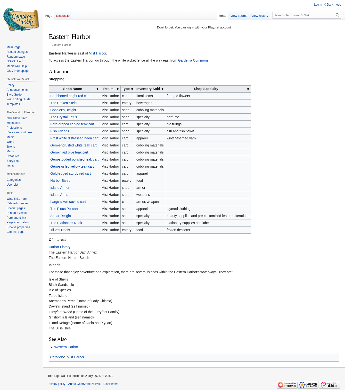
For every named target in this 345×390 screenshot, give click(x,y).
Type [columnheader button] (126, 89)
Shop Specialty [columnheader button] (206, 89)
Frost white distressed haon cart (74, 138)
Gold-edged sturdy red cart (70, 173)
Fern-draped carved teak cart (72, 124)
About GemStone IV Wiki (84, 384)
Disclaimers (110, 384)
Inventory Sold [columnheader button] (148, 89)
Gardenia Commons (193, 60)
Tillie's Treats (60, 230)
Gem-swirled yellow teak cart (72, 166)
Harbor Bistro (60, 180)
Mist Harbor (97, 53)
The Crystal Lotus (63, 117)
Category (57, 357)
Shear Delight (60, 216)
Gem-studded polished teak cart (74, 159)
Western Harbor (66, 347)
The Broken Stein (63, 103)
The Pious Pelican (64, 209)
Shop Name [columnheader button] (72, 89)
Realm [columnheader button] (108, 89)
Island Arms (59, 195)
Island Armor (60, 188)
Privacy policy (56, 384)
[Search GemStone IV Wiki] (306, 15)
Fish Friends (59, 131)
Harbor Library (59, 247)
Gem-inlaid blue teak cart (69, 152)
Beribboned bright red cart (70, 96)
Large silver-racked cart (68, 202)
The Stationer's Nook (66, 223)
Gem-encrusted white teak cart (73, 145)
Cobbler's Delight (63, 110)
